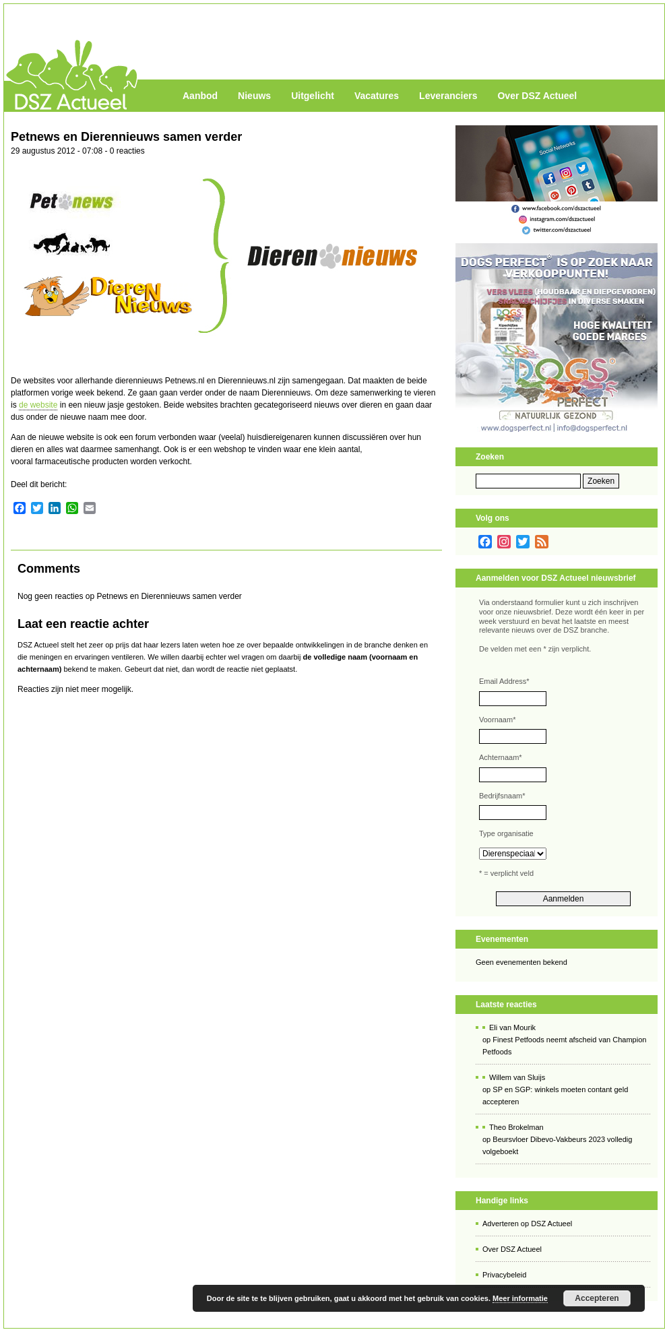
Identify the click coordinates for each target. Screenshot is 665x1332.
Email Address (504, 681)
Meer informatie (520, 1298)
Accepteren (597, 1298)
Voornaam (497, 720)
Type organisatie (506, 833)
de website (38, 405)
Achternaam (500, 757)
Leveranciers (448, 95)
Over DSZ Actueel (537, 95)
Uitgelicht (312, 95)
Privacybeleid (504, 1275)
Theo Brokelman (516, 1127)
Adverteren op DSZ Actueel (527, 1223)
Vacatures (376, 95)
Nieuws (254, 95)
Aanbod (200, 95)
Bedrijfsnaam (502, 796)
